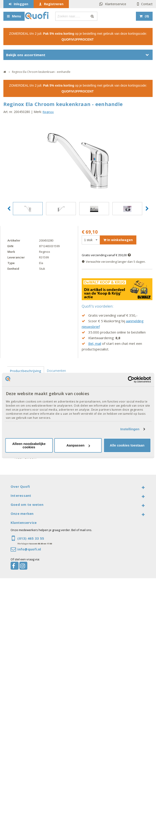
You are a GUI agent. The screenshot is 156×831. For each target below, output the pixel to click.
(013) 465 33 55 (30, 538)
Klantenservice (115, 4)
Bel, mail (94, 343)
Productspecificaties (24, 379)
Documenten (56, 370)
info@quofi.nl (29, 549)
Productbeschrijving (25, 371)
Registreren (53, 4)
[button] (9, 208)
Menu (16, 16)
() (147, 16)
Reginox (48, 112)
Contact (147, 4)
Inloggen (21, 4)
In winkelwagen (118, 240)
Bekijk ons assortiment (25, 55)
